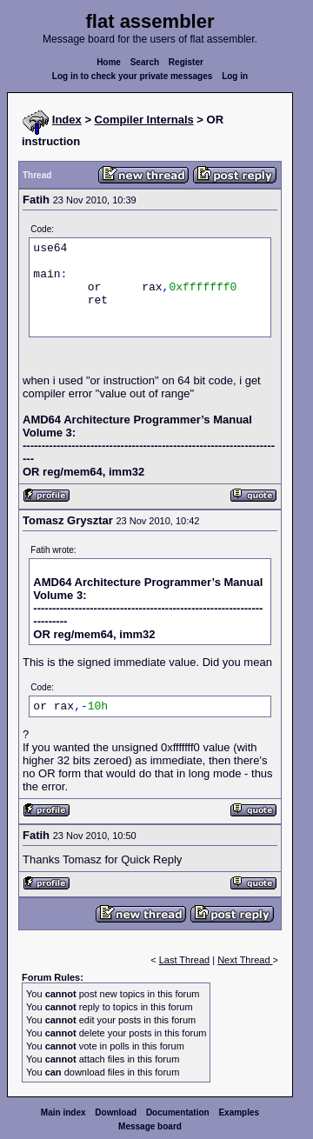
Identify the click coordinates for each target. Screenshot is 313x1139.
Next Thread (244, 960)
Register (186, 62)
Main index (63, 1112)
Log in (235, 76)
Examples (238, 1112)
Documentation (178, 1112)
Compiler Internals (144, 119)
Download (116, 1112)
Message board (150, 1126)
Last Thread (184, 960)
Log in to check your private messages (132, 76)
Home (109, 62)
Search (144, 62)
